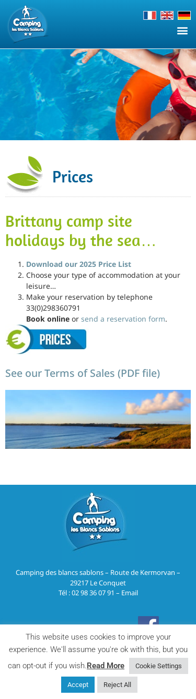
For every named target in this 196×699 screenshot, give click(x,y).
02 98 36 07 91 (93, 592)
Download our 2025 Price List (78, 264)
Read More (105, 665)
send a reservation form (123, 319)
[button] (182, 30)
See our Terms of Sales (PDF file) (82, 373)
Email (129, 592)
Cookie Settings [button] (158, 666)
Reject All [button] (117, 685)
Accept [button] (77, 685)
